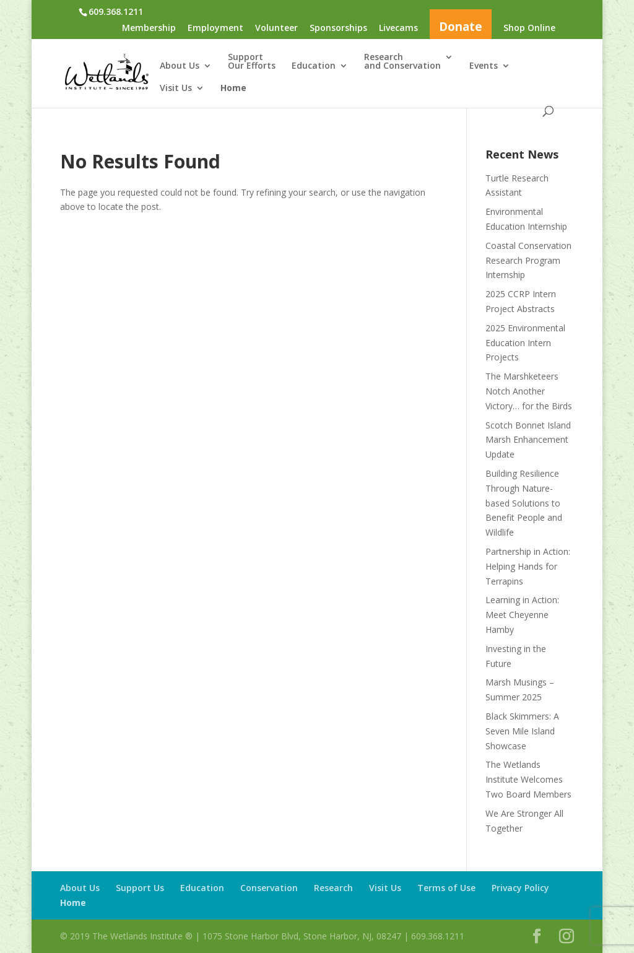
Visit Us (176, 89)
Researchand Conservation (402, 62)
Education (314, 66)
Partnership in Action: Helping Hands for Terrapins (527, 566)
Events (483, 66)
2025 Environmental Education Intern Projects (525, 342)
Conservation (269, 888)
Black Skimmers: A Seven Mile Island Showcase (522, 731)
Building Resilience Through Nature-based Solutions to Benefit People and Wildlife (523, 503)
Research (333, 888)
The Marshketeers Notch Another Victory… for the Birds (528, 391)
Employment (215, 28)
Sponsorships (338, 28)
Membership (149, 28)
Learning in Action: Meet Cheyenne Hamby (522, 614)
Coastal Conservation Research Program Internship (528, 260)
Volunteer (276, 28)
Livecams (398, 28)
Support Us (140, 888)
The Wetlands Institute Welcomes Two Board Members (528, 779)
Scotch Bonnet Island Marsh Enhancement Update (528, 440)
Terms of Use (446, 888)
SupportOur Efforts (252, 62)
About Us (179, 66)
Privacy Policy (520, 888)
